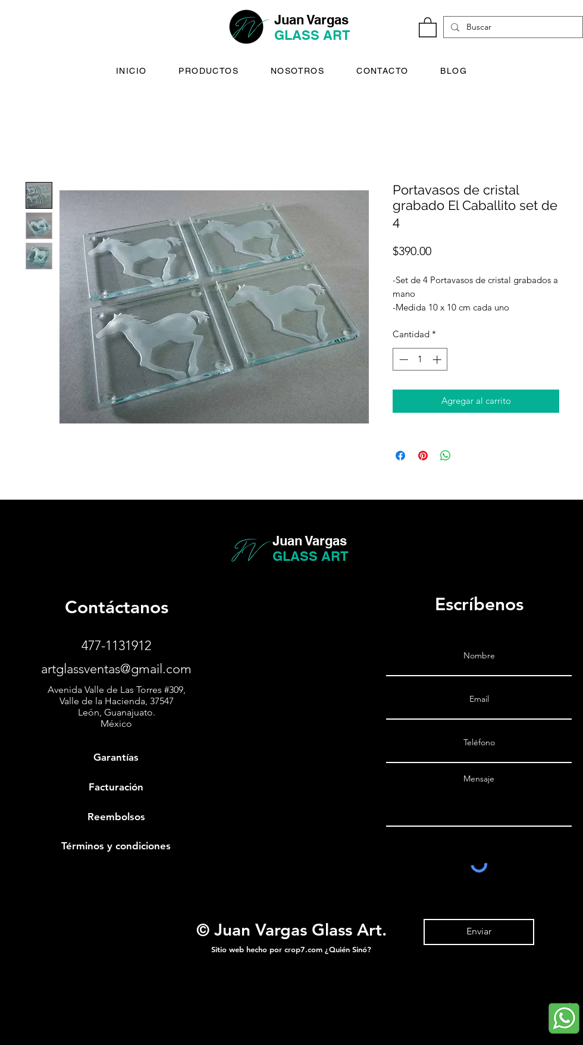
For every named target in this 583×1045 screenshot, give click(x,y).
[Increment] (438, 360)
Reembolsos (116, 817)
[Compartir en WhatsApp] (445, 455)
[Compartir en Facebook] (400, 455)
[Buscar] (511, 27)
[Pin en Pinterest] (423, 455)
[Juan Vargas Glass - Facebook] (15, 997)
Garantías (116, 757)
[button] (428, 26)
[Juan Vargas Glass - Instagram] (15, 1022)
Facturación (116, 787)
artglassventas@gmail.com (116, 669)
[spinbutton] (420, 360)
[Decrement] (402, 360)
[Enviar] (479, 932)
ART (336, 35)
